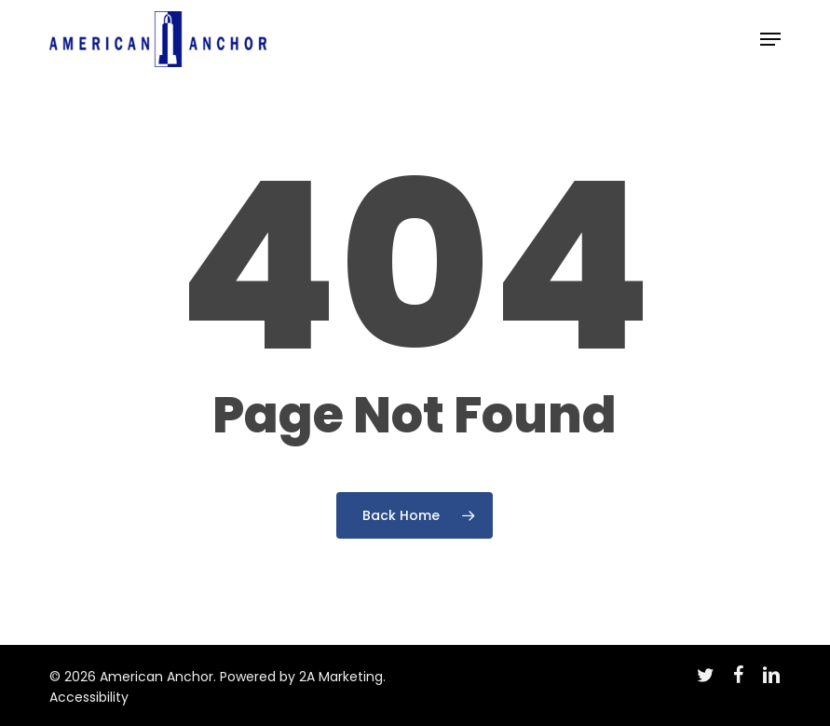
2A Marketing (341, 676)
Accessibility (89, 697)
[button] (770, 39)
